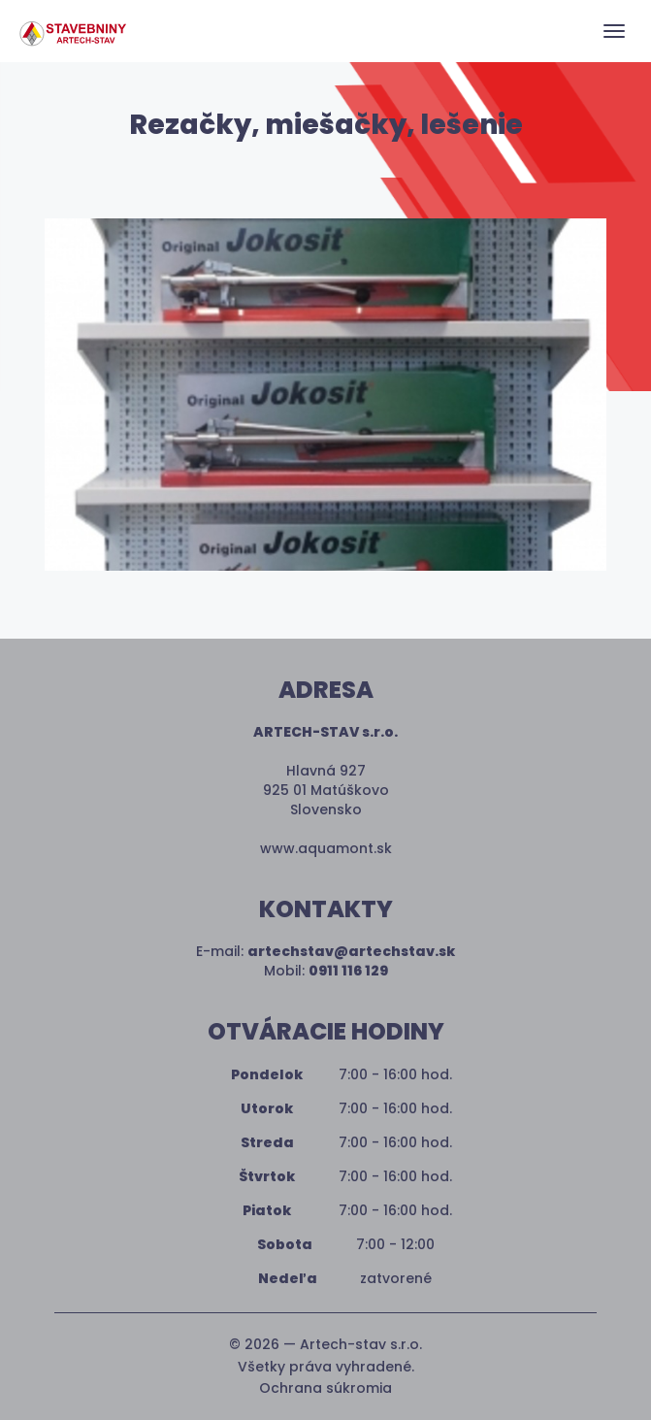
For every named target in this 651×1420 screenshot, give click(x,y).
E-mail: (325, 951)
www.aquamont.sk (326, 848)
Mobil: (326, 970)
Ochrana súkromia (325, 1388)
